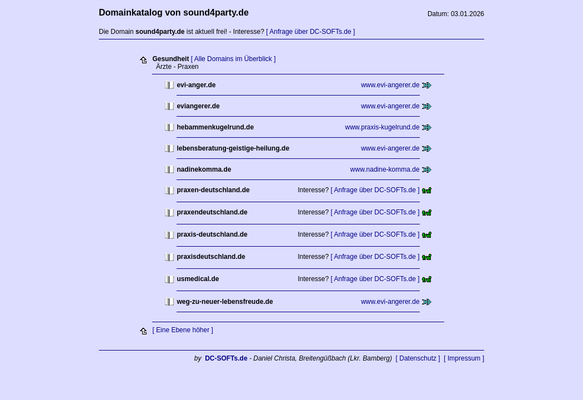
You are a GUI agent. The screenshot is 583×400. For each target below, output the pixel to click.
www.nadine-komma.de (385, 169)
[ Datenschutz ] (418, 358)
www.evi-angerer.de (390, 85)
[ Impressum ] (464, 358)
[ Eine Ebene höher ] (182, 330)
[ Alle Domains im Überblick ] (233, 59)
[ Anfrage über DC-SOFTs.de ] (310, 32)
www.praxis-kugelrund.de (382, 127)
